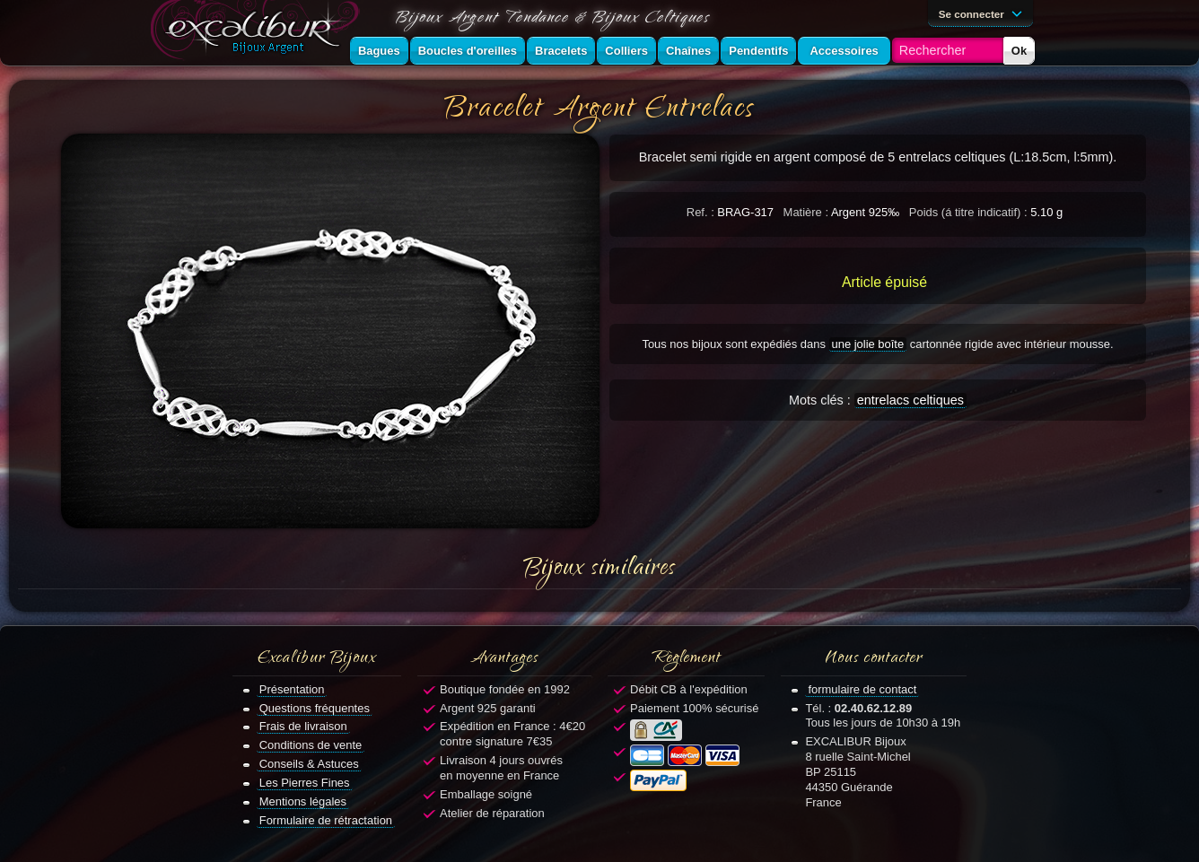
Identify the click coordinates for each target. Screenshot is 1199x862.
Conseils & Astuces (309, 764)
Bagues (379, 50)
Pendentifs (758, 50)
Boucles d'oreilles (467, 50)
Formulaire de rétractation (325, 820)
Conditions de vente (311, 745)
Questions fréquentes (314, 708)
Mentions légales (302, 801)
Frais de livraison (303, 726)
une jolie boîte (868, 344)
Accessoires (844, 50)
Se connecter (983, 13)
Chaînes (688, 50)
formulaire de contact (862, 689)
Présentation (292, 689)
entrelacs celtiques (910, 400)
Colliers (626, 50)
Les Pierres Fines (304, 782)
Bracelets (561, 50)
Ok (1019, 50)
